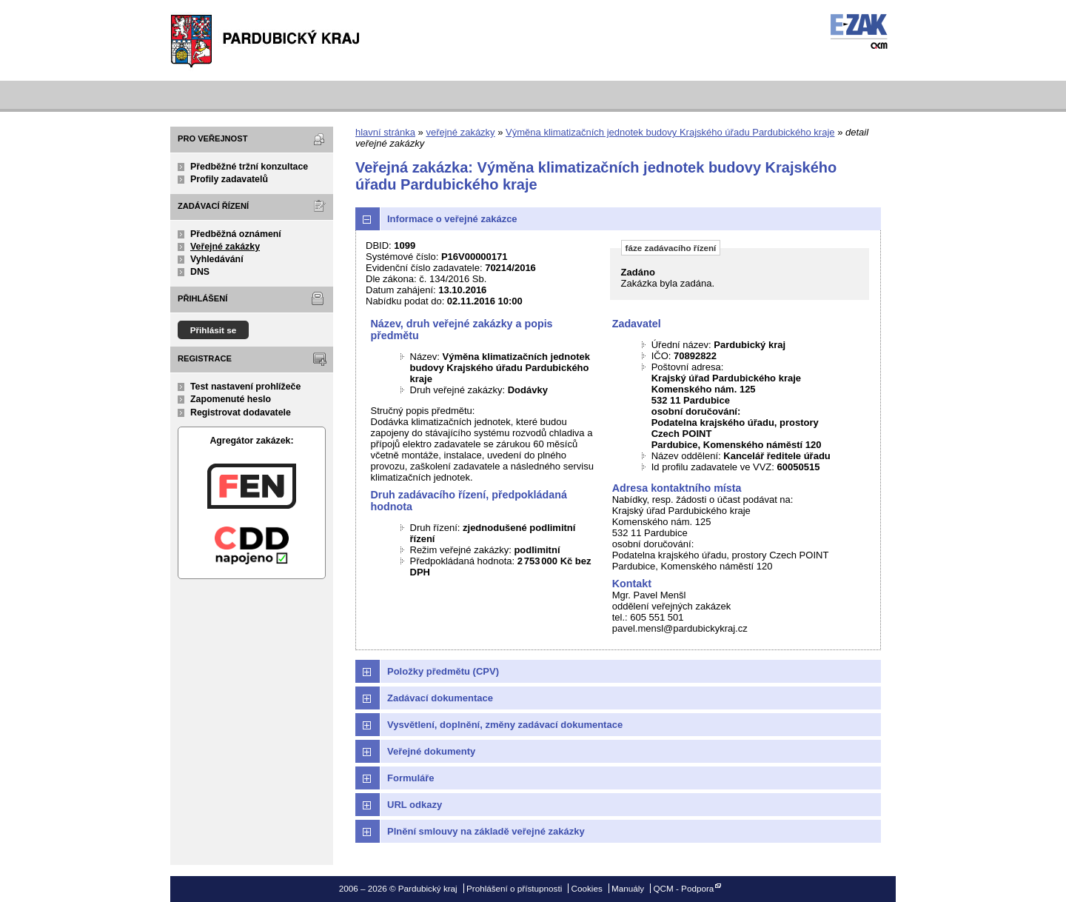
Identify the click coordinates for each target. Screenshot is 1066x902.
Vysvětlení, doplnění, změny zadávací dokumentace (505, 724)
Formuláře (411, 778)
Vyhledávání (217, 259)
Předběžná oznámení (235, 234)
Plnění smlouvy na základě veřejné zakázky (486, 831)
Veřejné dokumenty (431, 751)
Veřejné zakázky (225, 246)
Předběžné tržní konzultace (249, 166)
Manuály (627, 888)
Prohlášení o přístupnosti (514, 888)
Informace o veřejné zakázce (452, 218)
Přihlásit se (213, 330)
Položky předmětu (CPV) (443, 671)
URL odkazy (414, 804)
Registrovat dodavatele (240, 412)
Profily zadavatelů (229, 179)
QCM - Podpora (683, 888)
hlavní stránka (385, 132)
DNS (199, 272)
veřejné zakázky (460, 132)
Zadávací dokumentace (440, 698)
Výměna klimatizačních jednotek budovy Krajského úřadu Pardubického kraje (670, 132)
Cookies (587, 888)
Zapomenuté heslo (230, 399)
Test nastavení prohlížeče (245, 386)
